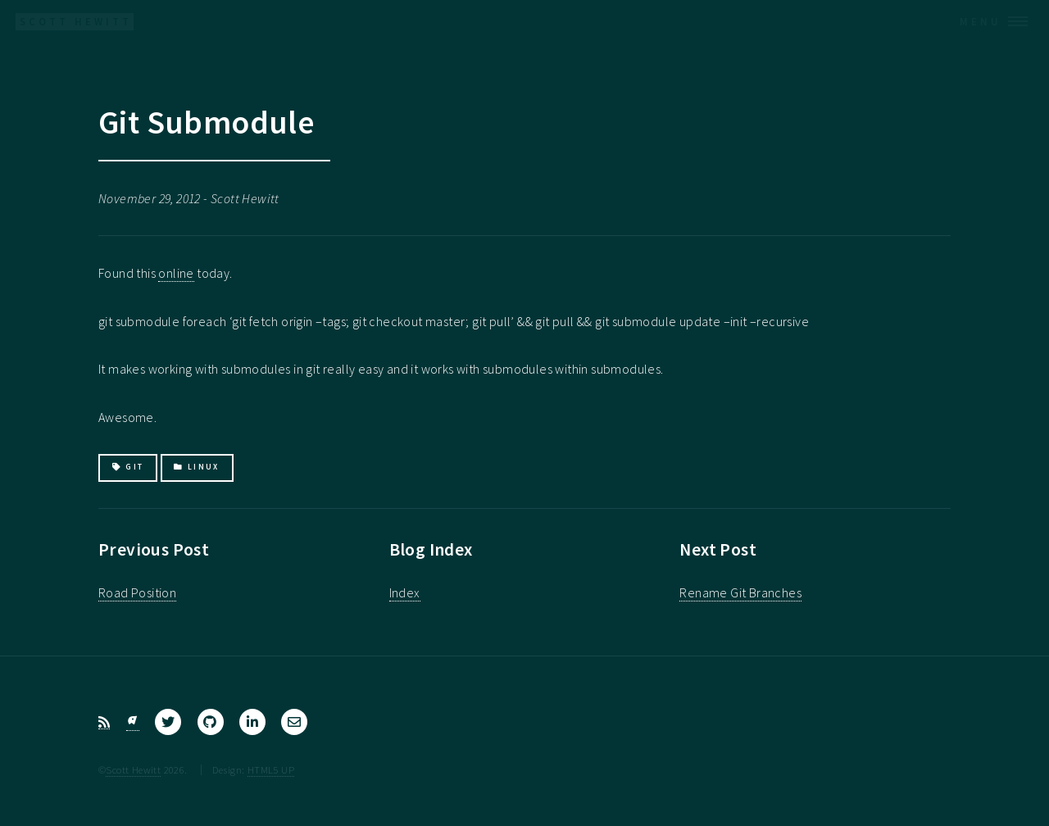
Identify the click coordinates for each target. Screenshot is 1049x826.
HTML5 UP (270, 769)
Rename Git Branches (740, 592)
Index (404, 592)
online (175, 273)
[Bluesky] (132, 722)
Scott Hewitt (133, 769)
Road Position (137, 592)
